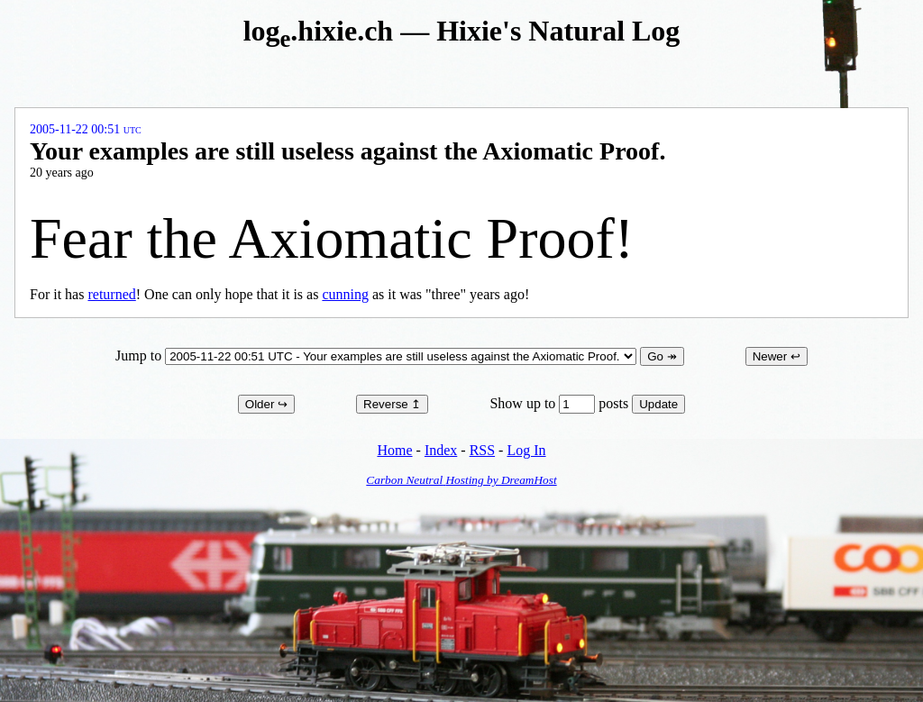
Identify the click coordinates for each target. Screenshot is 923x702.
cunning (345, 294)
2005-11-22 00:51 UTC (86, 129)
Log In (526, 450)
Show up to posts (560, 403)
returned (111, 294)
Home (394, 450)
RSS (482, 450)
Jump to (377, 355)
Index (441, 450)
